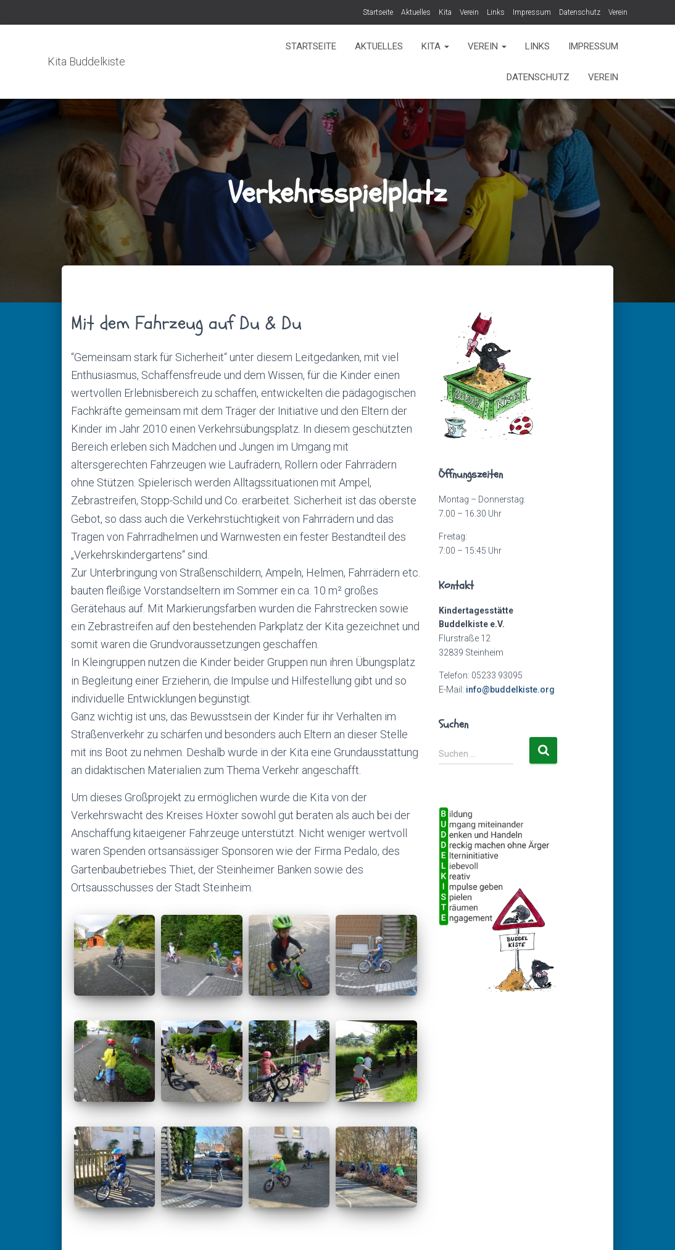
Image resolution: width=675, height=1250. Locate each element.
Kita (445, 12)
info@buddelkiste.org (510, 689)
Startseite (378, 12)
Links (496, 12)
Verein (469, 12)
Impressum (532, 12)
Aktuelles (416, 12)
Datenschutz (579, 12)
